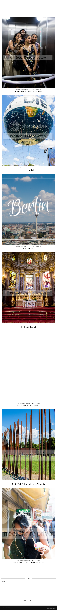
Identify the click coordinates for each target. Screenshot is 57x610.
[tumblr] (14, 2)
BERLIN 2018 (28, 248)
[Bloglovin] (12, 2)
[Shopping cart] (17, 2)
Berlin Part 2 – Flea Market (28, 405)
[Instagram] (1, 2)
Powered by (51, 608)
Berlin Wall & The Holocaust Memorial (28, 484)
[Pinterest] (4, 2)
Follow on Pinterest (28, 601)
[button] (55, 2)
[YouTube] (7, 2)
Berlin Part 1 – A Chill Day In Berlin (28, 562)
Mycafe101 (28, 6)
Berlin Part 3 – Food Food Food (28, 91)
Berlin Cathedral (28, 327)
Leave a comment (36, 89)
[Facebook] (9, 2)
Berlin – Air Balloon (28, 170)
